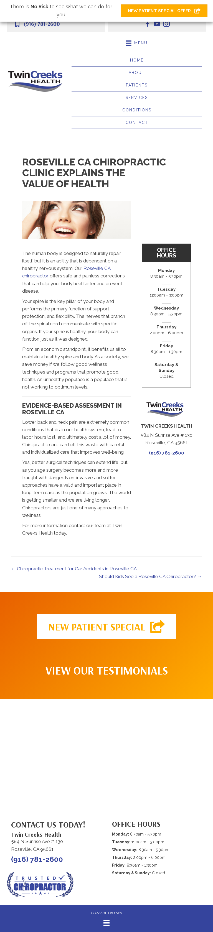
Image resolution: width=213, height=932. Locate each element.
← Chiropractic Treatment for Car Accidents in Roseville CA (74, 568)
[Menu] (106, 923)
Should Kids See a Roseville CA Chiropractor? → (150, 576)
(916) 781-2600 (42, 23)
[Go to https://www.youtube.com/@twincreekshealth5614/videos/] (157, 25)
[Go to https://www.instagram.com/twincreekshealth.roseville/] (166, 25)
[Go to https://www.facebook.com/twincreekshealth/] (147, 25)
